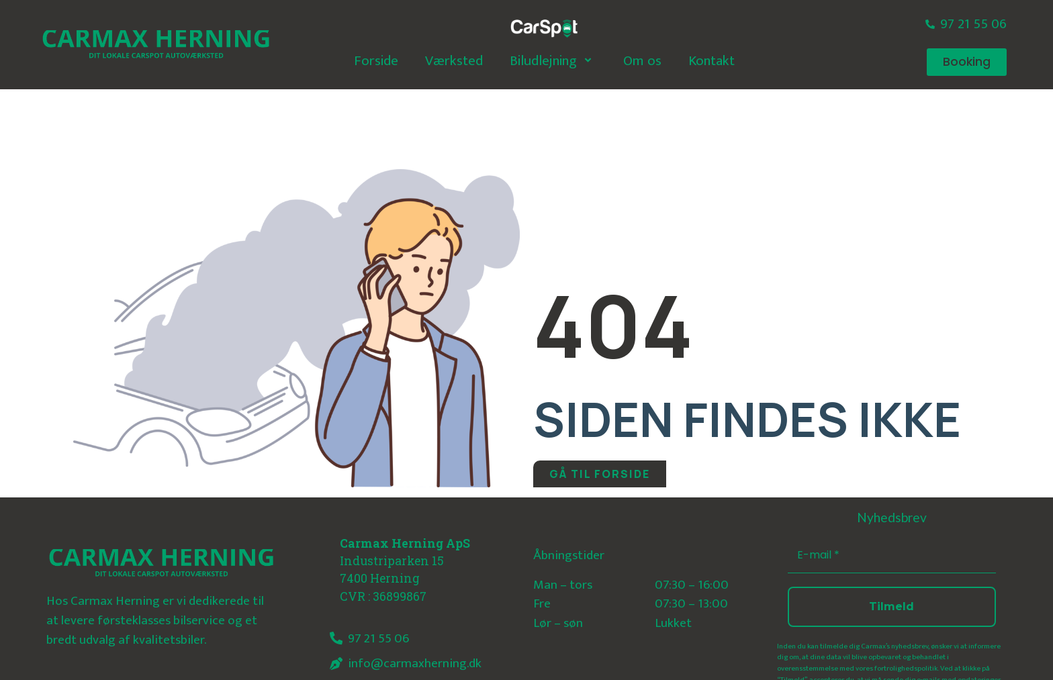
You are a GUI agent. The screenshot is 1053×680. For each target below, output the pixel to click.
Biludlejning (553, 60)
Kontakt (711, 60)
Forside (376, 60)
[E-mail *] (892, 555)
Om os (642, 60)
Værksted (454, 60)
